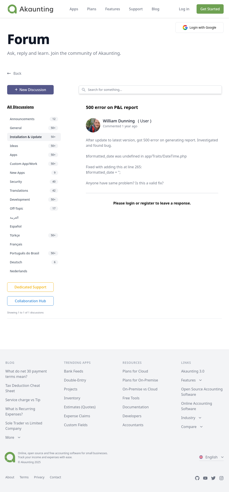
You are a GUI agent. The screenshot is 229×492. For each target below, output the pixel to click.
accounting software (68, 453)
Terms (24, 477)
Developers (132, 415)
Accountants (133, 424)
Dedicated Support (31, 287)
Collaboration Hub (30, 300)
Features (112, 8)
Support (136, 8)
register (147, 203)
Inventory (72, 398)
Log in (184, 8)
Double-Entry (75, 380)
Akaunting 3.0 (192, 371)
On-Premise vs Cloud (140, 389)
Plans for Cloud (135, 371)
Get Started (210, 8)
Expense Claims (77, 415)
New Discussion (30, 89)
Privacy (39, 477)
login (130, 203)
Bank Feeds (73, 371)
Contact (55, 477)
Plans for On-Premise (140, 380)
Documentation (136, 407)
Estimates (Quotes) (79, 407)
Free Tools (131, 398)
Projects (70, 389)
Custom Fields (75, 424)
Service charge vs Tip (22, 399)
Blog (155, 8)
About (9, 477)
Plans (91, 8)
